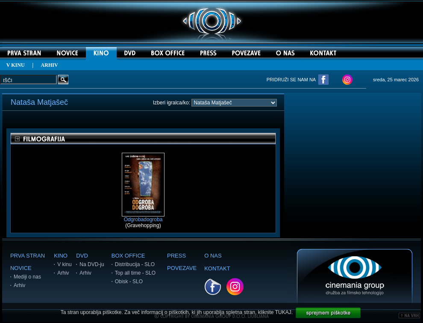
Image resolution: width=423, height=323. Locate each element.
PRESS (176, 255)
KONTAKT (217, 268)
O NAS (212, 255)
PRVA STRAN (27, 255)
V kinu (64, 264)
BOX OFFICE (128, 255)
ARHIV (49, 65)
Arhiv (19, 285)
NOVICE (21, 268)
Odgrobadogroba (143, 217)
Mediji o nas (27, 277)
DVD (82, 255)
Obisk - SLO (129, 281)
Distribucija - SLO (135, 264)
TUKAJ (283, 312)
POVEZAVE (182, 268)
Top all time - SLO (135, 273)
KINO (61, 255)
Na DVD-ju (91, 264)
